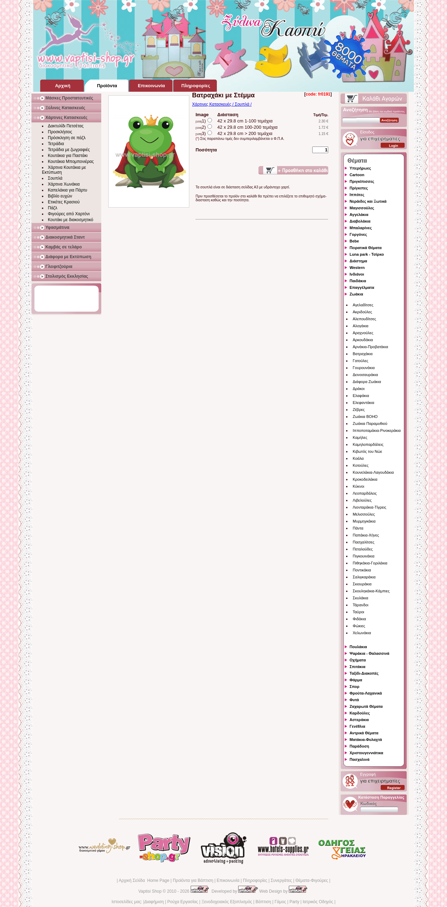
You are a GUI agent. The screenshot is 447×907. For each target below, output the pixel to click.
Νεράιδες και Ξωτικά (368, 201)
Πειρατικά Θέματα (366, 248)
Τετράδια (56, 143)
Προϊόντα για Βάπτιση (193, 880)
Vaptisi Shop (150, 891)
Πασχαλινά (359, 759)
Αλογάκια (360, 326)
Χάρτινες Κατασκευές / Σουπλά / (222, 104)
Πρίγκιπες (359, 188)
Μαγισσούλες (362, 208)
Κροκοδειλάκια (365, 479)
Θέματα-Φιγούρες (311, 880)
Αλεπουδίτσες (364, 319)
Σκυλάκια (360, 598)
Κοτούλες (360, 465)
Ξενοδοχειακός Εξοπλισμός (226, 901)
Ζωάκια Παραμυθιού (370, 423)
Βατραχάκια (363, 354)
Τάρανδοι (360, 605)
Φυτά (354, 700)
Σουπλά (55, 178)
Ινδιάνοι (357, 274)
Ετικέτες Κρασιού (64, 202)
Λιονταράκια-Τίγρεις (369, 507)
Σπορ (354, 686)
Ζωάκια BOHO (365, 416)
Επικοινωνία (228, 880)
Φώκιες (359, 626)
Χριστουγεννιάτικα (366, 753)
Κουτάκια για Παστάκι (68, 155)
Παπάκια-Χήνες (366, 535)
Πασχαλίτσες (363, 542)
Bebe (354, 241)
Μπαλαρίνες (361, 228)
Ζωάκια (356, 294)
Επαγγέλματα (362, 287)
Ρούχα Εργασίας (182, 901)
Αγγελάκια (359, 214)
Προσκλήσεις (60, 131)
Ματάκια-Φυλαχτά (366, 739)
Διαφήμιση (154, 901)
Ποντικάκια (362, 570)
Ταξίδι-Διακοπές (364, 673)
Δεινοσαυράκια (365, 375)
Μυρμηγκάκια (364, 521)
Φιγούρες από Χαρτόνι (69, 213)
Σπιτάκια (357, 667)
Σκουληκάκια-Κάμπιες (371, 591)
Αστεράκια (359, 720)
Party (294, 901)
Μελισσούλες (364, 514)
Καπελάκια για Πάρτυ (67, 190)
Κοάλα (358, 458)
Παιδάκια (358, 281)
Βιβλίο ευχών (60, 196)
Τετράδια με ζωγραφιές (69, 149)
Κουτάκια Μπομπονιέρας (71, 161)
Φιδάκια (359, 619)
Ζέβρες (359, 409)
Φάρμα (356, 680)
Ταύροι (358, 612)
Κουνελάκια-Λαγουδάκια (373, 472)
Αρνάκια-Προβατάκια (370, 347)
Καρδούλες (360, 713)
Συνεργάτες (281, 880)
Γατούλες (360, 361)
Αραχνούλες (363, 333)
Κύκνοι (358, 486)
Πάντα (358, 528)
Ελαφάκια (361, 395)
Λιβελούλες (362, 500)
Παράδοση (359, 746)
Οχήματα (358, 660)
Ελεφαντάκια (363, 402)
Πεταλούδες (363, 549)
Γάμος (280, 901)
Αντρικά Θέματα (364, 733)
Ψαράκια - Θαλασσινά (369, 653)
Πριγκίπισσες (362, 181)
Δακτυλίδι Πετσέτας (65, 125)
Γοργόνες (358, 234)
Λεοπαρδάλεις (365, 493)
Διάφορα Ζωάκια (367, 382)
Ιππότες (357, 195)
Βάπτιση (263, 901)
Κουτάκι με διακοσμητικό (70, 219)
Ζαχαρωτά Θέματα (366, 706)
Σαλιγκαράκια (364, 577)
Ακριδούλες (362, 312)
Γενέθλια (357, 726)
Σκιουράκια (362, 584)
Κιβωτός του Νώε (367, 451)
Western (357, 267)
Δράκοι (359, 389)
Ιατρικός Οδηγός (318, 901)
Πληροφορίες (255, 880)
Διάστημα (358, 261)
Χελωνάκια (362, 633)
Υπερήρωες (360, 168)
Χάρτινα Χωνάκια (64, 184)
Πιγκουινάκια (363, 556)
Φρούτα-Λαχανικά (366, 693)
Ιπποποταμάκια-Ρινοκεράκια (377, 430)
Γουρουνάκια (364, 368)
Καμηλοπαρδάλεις (368, 444)
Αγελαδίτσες (363, 305)
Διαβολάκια (360, 221)
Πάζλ (52, 207)
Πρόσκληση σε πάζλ (67, 137)
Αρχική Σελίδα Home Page (144, 880)
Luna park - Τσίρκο (367, 254)
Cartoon (357, 175)
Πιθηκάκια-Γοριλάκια (370, 563)
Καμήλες (360, 437)
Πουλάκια (358, 647)
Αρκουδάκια (363, 340)
